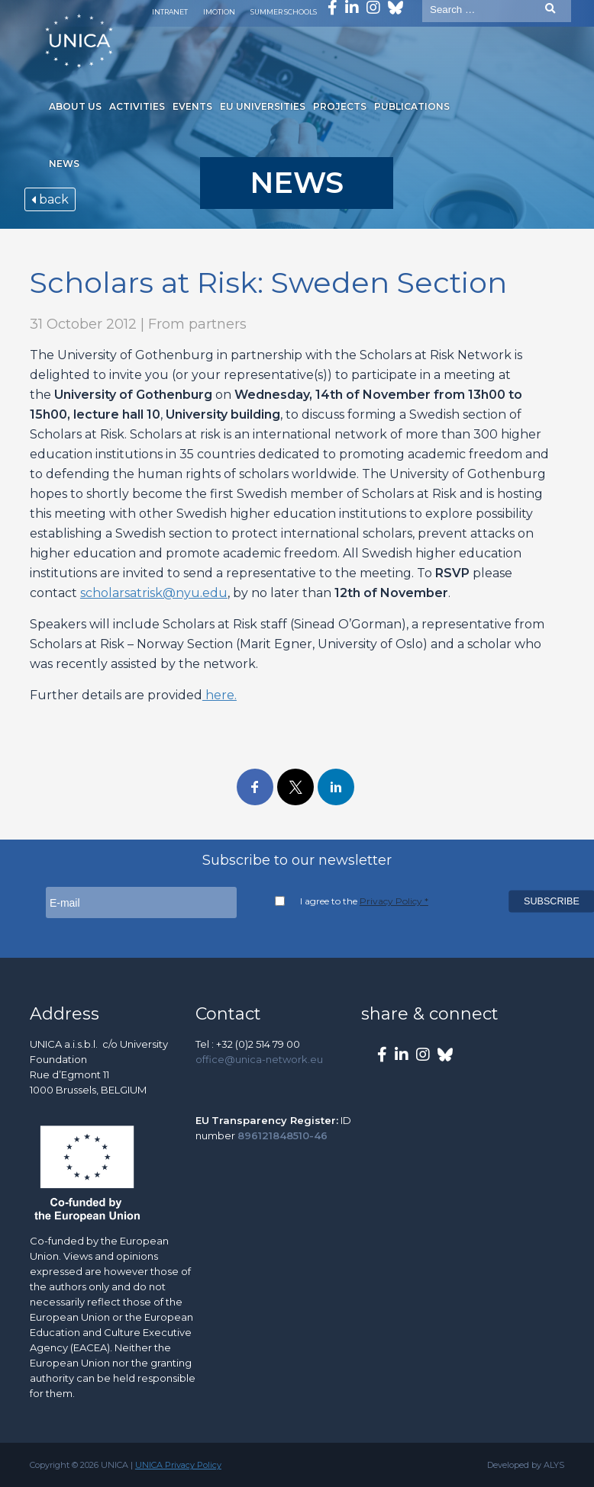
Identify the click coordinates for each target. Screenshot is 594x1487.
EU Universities (262, 106)
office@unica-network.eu (259, 1059)
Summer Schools (283, 12)
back (50, 199)
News (64, 163)
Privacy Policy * (394, 901)
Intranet (170, 12)
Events (192, 106)
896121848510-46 (282, 1135)
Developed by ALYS (525, 1465)
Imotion (219, 12)
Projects (339, 106)
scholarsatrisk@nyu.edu (154, 593)
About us (75, 106)
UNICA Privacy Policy (178, 1465)
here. (219, 695)
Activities (137, 106)
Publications (412, 106)
